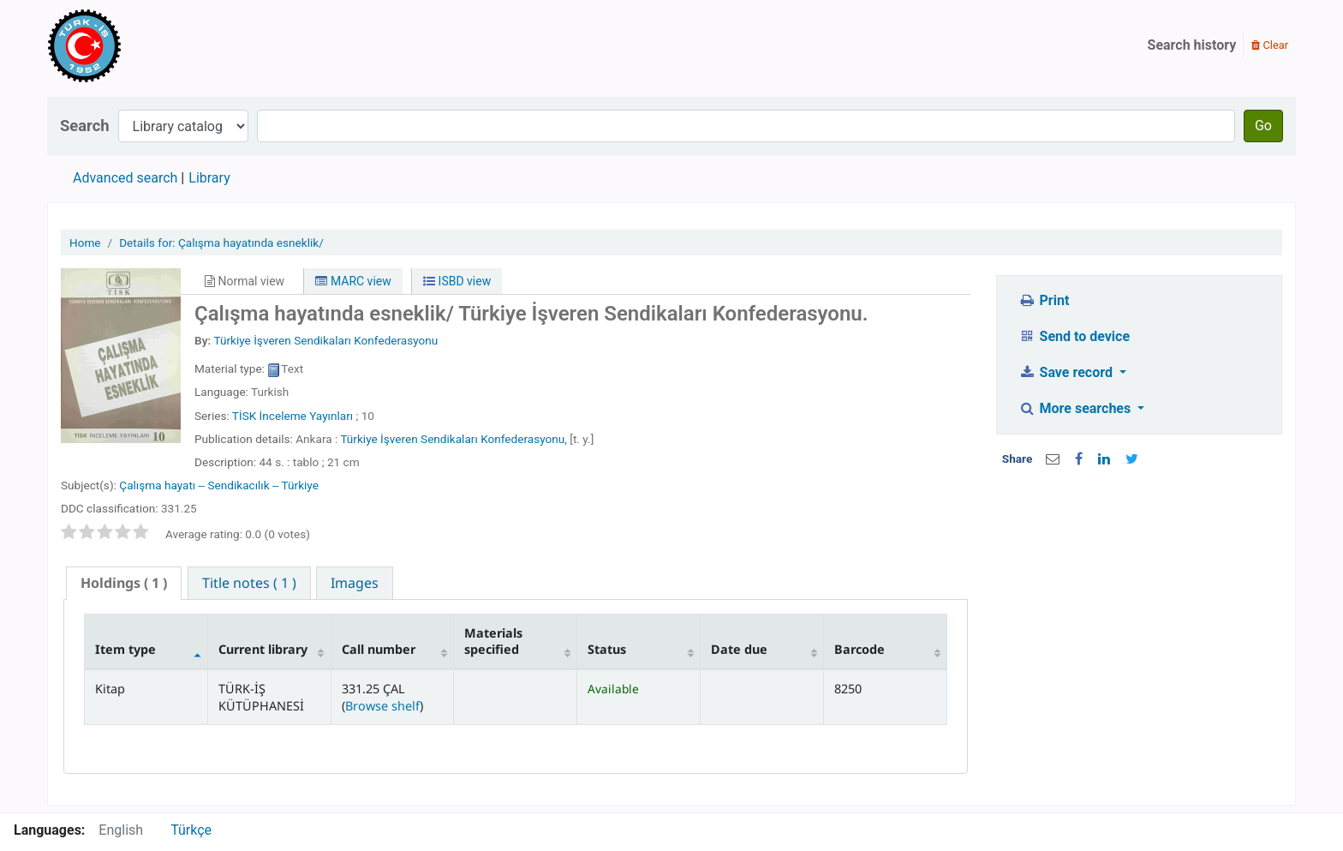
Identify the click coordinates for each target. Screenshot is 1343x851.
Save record (1067, 372)
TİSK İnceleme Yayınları (292, 416)
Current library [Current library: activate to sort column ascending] (262, 649)
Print (1043, 300)
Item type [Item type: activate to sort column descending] (125, 649)
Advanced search (125, 178)
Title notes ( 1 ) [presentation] (249, 582)
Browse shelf (382, 706)
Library (209, 178)
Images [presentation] (355, 582)
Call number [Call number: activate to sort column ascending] (378, 649)
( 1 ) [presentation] (124, 582)
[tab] (124, 583)
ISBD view (457, 281)
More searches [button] (1076, 408)
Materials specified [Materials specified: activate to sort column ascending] (493, 641)
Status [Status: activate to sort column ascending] (607, 649)
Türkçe (191, 830)
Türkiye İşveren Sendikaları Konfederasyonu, (453, 439)
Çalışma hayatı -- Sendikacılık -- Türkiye (219, 485)
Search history (1192, 45)
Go (1263, 125)
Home (85, 242)
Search (85, 126)
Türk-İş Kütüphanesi (133, 45)
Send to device (1074, 336)
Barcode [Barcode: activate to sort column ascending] (859, 649)
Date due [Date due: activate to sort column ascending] (739, 649)
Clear (1269, 45)
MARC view (353, 281)
